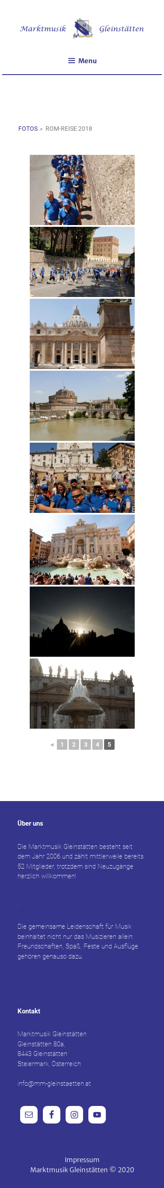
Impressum (82, 1160)
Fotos (28, 128)
